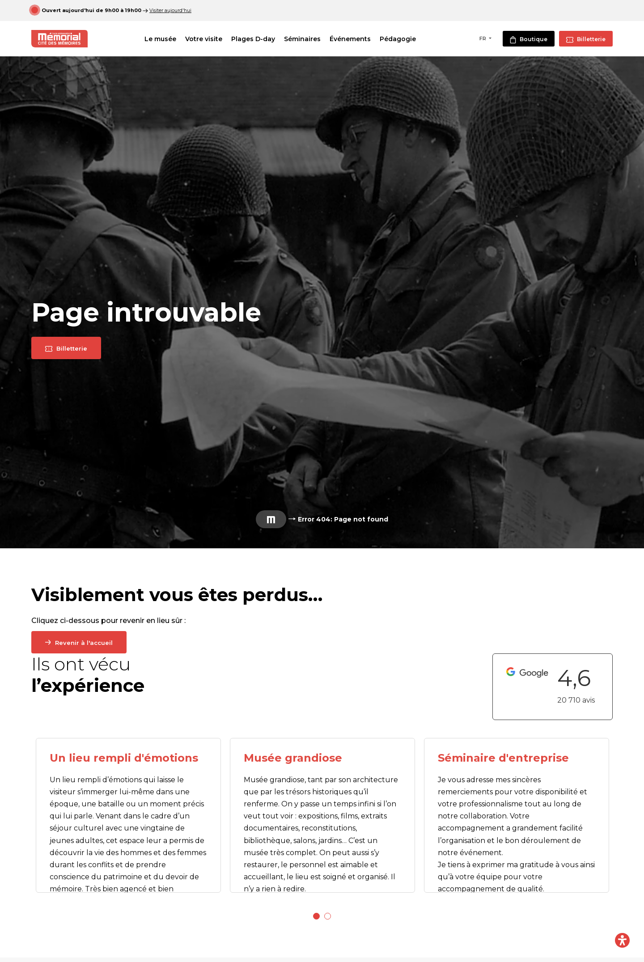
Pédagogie (404, 39)
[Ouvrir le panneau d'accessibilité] (622, 940)
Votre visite (210, 39)
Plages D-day (260, 39)
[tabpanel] (128, 815)
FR (483, 38)
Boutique (528, 39)
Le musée (167, 39)
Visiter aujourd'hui (171, 10)
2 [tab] (327, 916)
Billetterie (586, 39)
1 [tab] (316, 916)
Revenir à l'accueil (85, 643)
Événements (356, 39)
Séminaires (309, 39)
